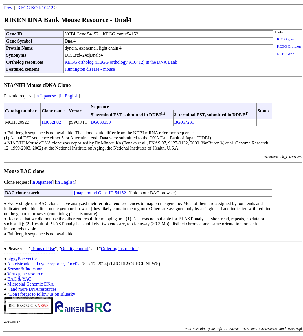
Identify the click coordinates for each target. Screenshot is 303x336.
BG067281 (184, 122)
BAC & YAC (19, 279)
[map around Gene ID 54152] (101, 192)
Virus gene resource (25, 274)
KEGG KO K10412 (35, 7)
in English (69, 96)
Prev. (8, 7)
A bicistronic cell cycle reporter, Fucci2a (43, 263)
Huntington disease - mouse (90, 69)
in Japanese (45, 96)
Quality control (74, 248)
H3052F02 (51, 122)
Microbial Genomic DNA (30, 284)
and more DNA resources (33, 289)
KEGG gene (286, 39)
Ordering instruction (119, 248)
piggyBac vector (22, 258)
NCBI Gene (285, 54)
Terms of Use (43, 248)
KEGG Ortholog (289, 46)
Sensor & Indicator (24, 268)
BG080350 (101, 122)
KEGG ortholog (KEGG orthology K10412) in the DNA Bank (121, 62)
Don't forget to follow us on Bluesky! (43, 294)
